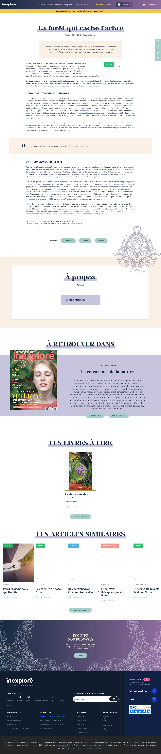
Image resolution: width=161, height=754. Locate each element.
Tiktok (53, 698)
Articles (50, 4)
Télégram (19, 698)
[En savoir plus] (76, 748)
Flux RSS (9, 705)
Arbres (67, 240)
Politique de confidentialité (50, 720)
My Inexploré (81, 724)
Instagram (10, 700)
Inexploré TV (81, 720)
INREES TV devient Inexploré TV (52, 716)
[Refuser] (99, 748)
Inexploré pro (81, 732)
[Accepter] (89, 748)
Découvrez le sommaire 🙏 (94, 11)
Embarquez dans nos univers (17, 728)
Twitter (45, 700)
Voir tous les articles (80, 610)
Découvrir (72, 507)
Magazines (68, 4)
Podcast (61, 700)
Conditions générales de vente (52, 724)
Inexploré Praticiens (84, 728)
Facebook (37, 700)
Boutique (87, 4)
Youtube (28, 698)
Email (143, 699)
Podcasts (58, 4)
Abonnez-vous (95, 415)
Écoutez (81, 655)
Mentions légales (46, 728)
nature (85, 240)
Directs (108, 4)
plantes (101, 240)
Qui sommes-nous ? (14, 720)
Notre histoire (11, 716)
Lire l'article (11, 597)
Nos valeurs (11, 724)
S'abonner (98, 4)
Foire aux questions (143, 691)
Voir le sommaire (118, 415)
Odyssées (78, 4)
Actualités (41, 4)
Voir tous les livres (80, 517)
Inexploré (80, 716)
